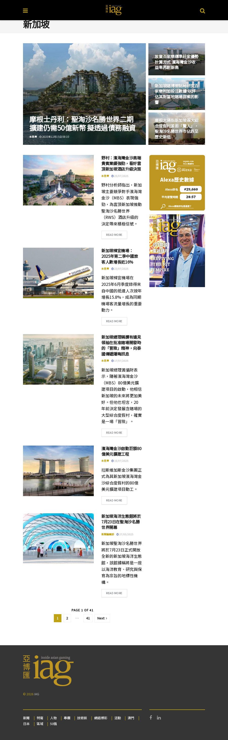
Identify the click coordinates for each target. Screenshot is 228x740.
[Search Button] (202, 10)
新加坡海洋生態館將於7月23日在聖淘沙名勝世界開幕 (121, 521)
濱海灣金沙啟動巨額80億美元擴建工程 (121, 451)
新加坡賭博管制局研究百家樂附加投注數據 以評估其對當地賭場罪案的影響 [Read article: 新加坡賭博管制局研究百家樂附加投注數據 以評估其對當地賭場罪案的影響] (176, 94)
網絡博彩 (100, 717)
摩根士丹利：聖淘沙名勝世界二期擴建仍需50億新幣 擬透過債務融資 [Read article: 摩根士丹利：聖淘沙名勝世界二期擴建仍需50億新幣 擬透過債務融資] (82, 123)
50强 (53, 723)
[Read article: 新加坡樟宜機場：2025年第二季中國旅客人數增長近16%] (58, 273)
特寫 (40, 717)
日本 (26, 723)
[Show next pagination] (102, 618)
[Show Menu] (25, 10)
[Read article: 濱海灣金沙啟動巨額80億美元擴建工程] (58, 471)
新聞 (26, 717)
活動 (117, 717)
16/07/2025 (119, 460)
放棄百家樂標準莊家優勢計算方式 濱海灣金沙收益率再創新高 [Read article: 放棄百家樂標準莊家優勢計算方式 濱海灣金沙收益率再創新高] (176, 61)
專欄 (67, 717)
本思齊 (33, 136)
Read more (116, 234)
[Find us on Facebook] (150, 718)
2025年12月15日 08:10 (54, 136)
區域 (40, 723)
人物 (53, 717)
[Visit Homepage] (114, 10)
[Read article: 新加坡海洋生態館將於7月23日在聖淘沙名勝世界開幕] (58, 538)
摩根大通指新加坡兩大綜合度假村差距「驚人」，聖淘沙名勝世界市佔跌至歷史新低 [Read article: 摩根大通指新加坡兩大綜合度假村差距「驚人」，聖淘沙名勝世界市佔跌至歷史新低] (176, 128)
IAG (36, 694)
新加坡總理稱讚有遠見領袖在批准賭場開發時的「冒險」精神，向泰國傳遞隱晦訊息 (121, 345)
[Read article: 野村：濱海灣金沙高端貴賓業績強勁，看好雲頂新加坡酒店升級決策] (58, 180)
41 (88, 618)
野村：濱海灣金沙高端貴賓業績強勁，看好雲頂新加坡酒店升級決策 (121, 163)
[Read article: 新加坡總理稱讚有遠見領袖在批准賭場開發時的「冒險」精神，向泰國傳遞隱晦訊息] (58, 359)
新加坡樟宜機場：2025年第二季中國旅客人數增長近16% (119, 256)
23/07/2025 (119, 268)
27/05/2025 (125, 534)
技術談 (82, 717)
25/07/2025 (119, 176)
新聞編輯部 (107, 534)
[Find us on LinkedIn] (159, 718)
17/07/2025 (119, 360)
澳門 (131, 717)
